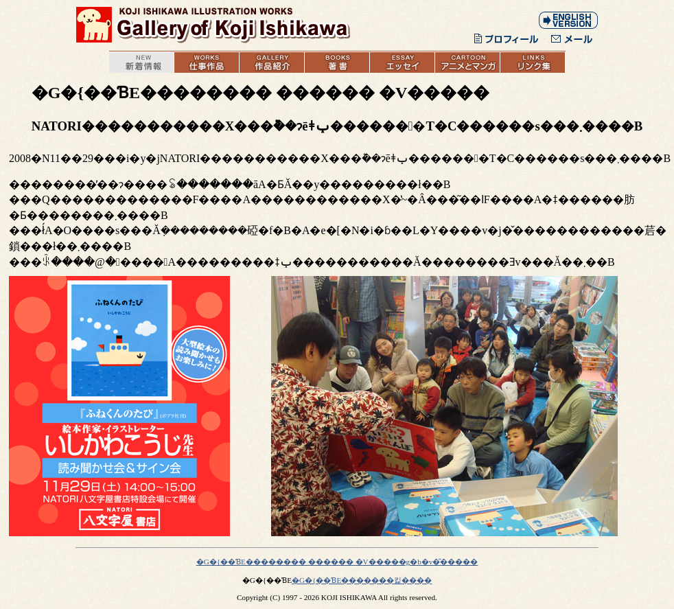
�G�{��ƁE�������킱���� (362, 580)
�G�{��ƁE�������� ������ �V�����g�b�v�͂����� (337, 562)
